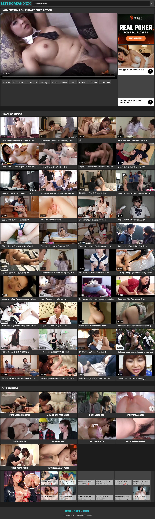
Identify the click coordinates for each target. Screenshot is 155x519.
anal (65, 82)
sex (56, 82)
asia (83, 82)
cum (74, 82)
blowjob (45, 82)
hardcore (33, 82)
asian (8, 82)
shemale (106, 82)
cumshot (19, 82)
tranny (94, 82)
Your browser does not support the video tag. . (58, 46)
